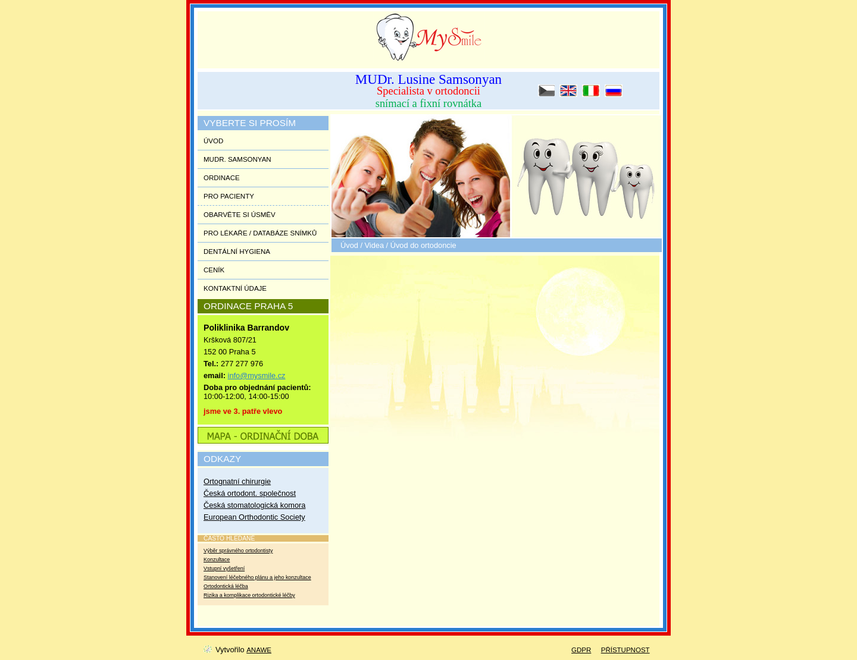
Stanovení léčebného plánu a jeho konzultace (257, 577)
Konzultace (217, 559)
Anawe (258, 649)
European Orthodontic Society (254, 517)
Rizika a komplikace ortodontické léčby (249, 595)
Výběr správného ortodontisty (238, 551)
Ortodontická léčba (226, 586)
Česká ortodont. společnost (250, 493)
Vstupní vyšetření (224, 568)
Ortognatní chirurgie (237, 481)
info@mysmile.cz (257, 375)
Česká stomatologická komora (254, 505)
